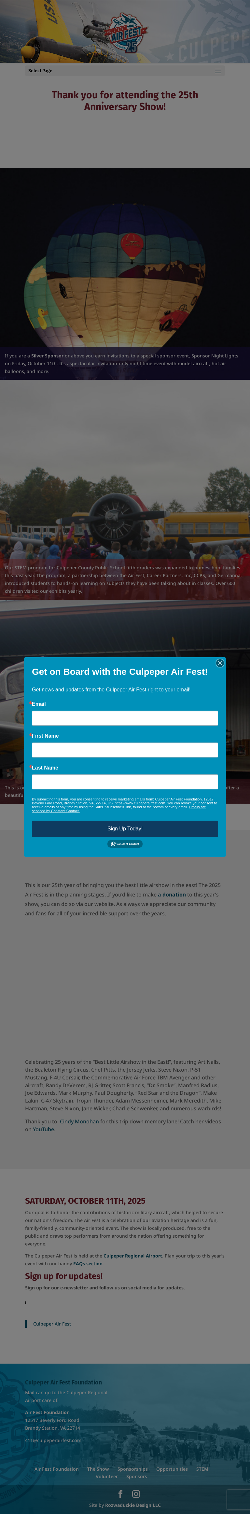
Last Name (45, 768)
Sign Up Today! (125, 828)
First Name (45, 736)
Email (39, 704)
